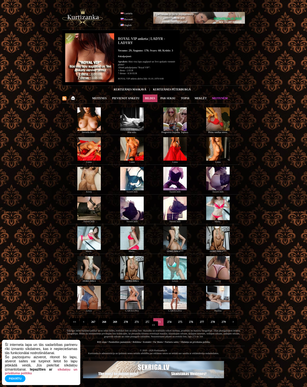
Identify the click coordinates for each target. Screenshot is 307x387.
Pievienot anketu (126, 98)
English (128, 25)
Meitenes (99, 98)
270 (126, 321)
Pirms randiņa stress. (218, 132)
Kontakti (147, 342)
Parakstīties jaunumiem (120, 342)
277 (202, 321)
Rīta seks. (132, 132)
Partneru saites (172, 342)
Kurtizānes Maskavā (130, 89)
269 (115, 321)
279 (223, 321)
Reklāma (137, 342)
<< (74, 321)
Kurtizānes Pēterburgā (172, 89)
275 (180, 321)
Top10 (185, 98)
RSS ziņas (102, 342)
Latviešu (128, 13)
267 (93, 321)
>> (153, 325)
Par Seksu (167, 98)
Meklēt (201, 98)
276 (191, 321)
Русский (128, 19)
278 (213, 321)
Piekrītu (15, 378)
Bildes (150, 98)
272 (147, 321)
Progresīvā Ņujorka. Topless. (175, 132)
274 (169, 321)
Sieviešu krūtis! (89, 132)
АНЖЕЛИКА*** (174, 251)
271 (136, 321)
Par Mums (158, 342)
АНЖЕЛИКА (89, 281)
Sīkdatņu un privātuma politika (195, 342)
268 (104, 321)
